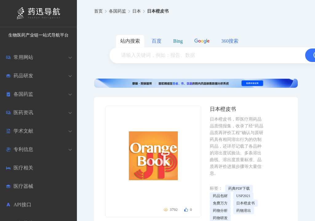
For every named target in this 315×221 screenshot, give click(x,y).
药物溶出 (243, 210)
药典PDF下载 (239, 188)
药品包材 (220, 196)
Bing (178, 41)
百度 (156, 41)
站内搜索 (130, 41)
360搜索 (229, 41)
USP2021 (243, 196)
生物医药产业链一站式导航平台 (38, 35)
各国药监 (117, 11)
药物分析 (220, 210)
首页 (98, 11)
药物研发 (220, 218)
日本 (136, 11)
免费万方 (220, 203)
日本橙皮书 (245, 203)
